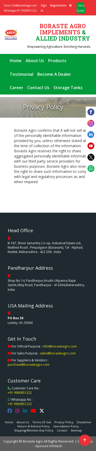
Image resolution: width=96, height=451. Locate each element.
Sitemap (76, 430)
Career (16, 87)
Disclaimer (84, 422)
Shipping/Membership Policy (34, 430)
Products (57, 60)
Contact (62, 430)
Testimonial (21, 74)
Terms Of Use (41, 422)
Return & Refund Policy (33, 426)
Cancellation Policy (66, 426)
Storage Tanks (68, 87)
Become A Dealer (54, 74)
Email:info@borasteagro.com (20, 5)
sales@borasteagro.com (58, 353)
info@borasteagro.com (60, 346)
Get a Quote (80, 8)
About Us (35, 60)
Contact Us (38, 87)
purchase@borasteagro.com (29, 364)
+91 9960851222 (20, 392)
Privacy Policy (64, 422)
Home (16, 60)
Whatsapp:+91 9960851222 (20, 10)
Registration (58, 5)
